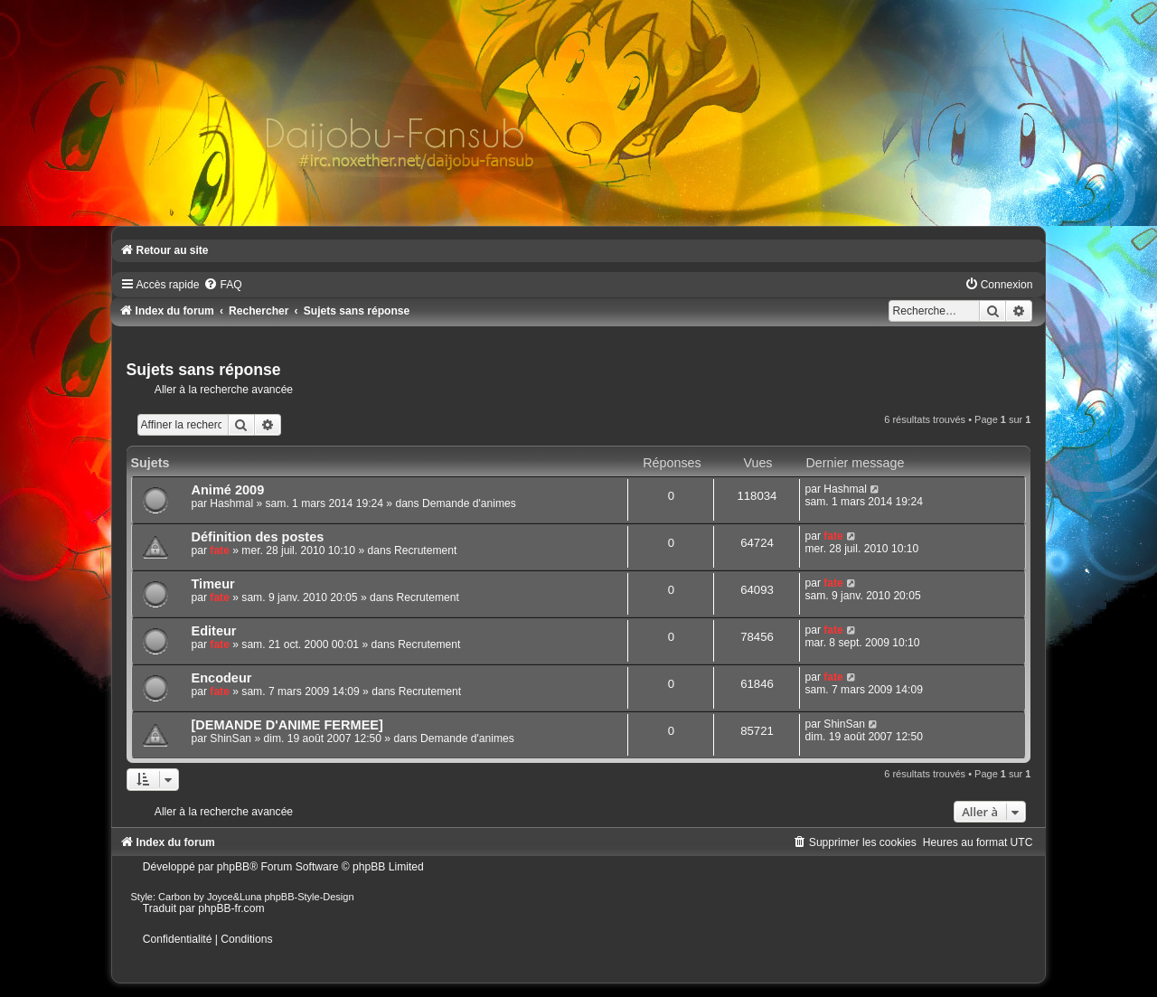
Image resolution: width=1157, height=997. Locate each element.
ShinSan (230, 738)
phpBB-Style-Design (309, 896)
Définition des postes (258, 537)
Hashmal (231, 503)
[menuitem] (222, 284)
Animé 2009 (228, 490)
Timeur (213, 584)
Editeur (214, 631)
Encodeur (222, 678)
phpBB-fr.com (231, 908)
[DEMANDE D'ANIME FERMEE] (287, 725)
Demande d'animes (469, 503)
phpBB (233, 867)
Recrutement (425, 550)
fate (220, 550)
